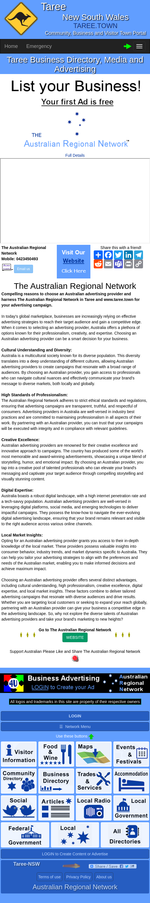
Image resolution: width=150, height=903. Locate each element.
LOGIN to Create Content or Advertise (75, 854)
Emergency (39, 46)
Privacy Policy (78, 877)
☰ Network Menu (74, 726)
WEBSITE (75, 637)
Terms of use (49, 877)
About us (104, 877)
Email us (23, 269)
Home (11, 46)
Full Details (75, 155)
